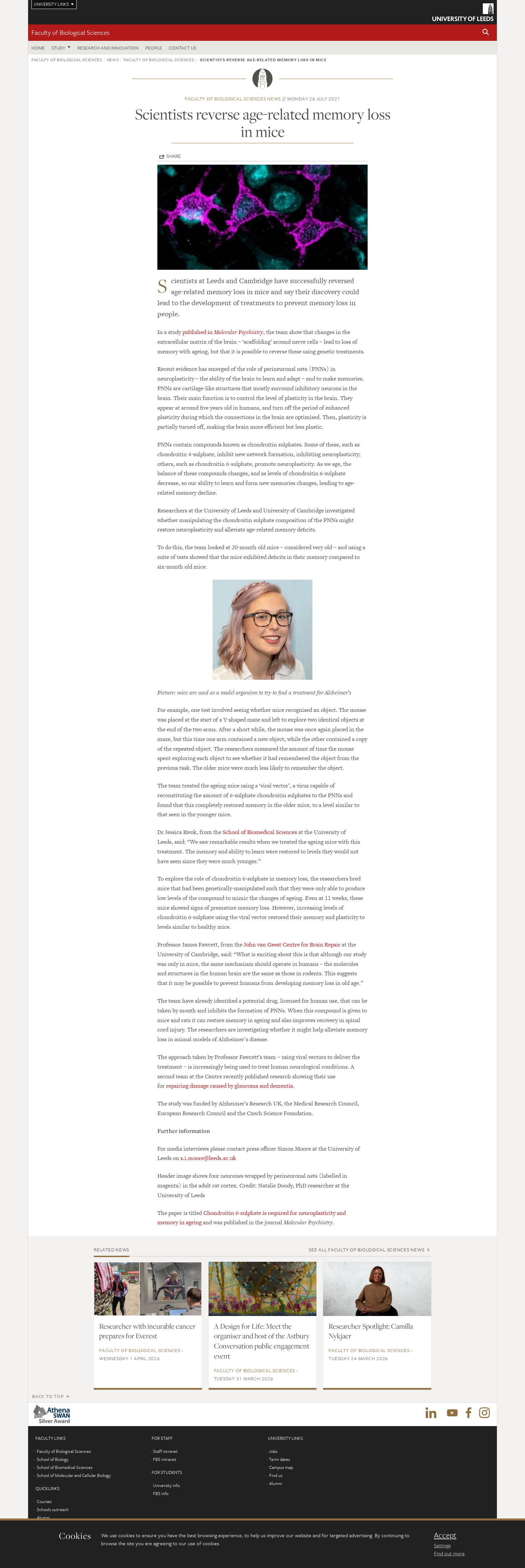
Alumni (43, 1517)
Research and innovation (108, 47)
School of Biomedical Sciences (260, 832)
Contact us (182, 47)
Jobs (273, 1451)
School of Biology (53, 1459)
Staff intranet (165, 1451)
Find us (275, 1475)
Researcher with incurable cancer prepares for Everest (147, 1331)
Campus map (281, 1467)
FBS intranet (164, 1459)
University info (166, 1485)
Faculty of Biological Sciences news (233, 98)
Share (173, 156)
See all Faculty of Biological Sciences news (366, 1249)
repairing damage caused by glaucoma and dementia (229, 1086)
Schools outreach (53, 1509)
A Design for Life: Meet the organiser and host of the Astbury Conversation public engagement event (261, 1341)
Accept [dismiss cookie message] (445, 1535)
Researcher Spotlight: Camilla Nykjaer (370, 1331)
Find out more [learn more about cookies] (449, 1553)
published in (222, 332)
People (153, 47)
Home (38, 47)
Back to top (48, 1396)
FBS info (160, 1493)
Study (58, 47)
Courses (44, 1501)
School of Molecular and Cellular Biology (74, 1475)
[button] (486, 32)
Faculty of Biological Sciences (70, 32)
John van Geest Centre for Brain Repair (292, 944)
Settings (442, 1545)
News (113, 60)
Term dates (279, 1459)
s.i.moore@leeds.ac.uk (208, 1158)
